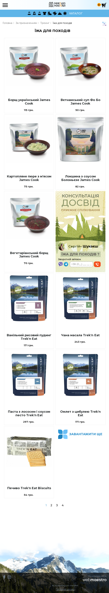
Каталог (75, 13)
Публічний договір (65, 589)
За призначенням (26, 23)
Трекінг (44, 23)
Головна (7, 23)
